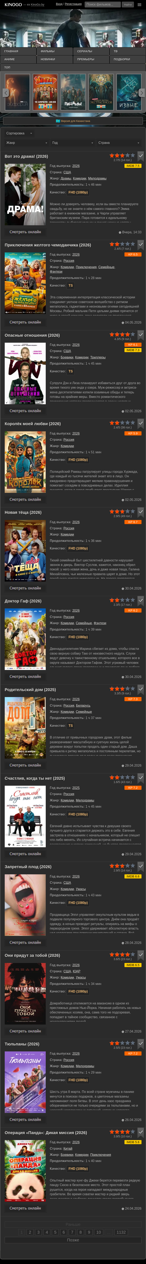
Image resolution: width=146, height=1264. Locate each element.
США (67, 172)
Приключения (86, 267)
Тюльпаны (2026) (22, 1044)
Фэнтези (56, 271)
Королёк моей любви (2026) (33, 423)
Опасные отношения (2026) (32, 335)
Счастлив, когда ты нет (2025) (35, 778)
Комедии (79, 178)
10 (98, 1232)
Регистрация (73, 4)
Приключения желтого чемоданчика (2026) (48, 245)
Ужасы (81, 889)
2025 (76, 788)
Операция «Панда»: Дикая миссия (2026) (46, 1132)
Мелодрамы (97, 178)
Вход (59, 4)
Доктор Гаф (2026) (23, 601)
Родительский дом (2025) (30, 689)
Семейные (106, 267)
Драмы (66, 178)
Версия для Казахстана (73, 121)
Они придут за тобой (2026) (32, 955)
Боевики (67, 357)
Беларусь (83, 705)
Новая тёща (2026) (23, 512)
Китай (67, 1148)
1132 (121, 1232)
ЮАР (76, 971)
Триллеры (98, 357)
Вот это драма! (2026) (26, 156)
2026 (76, 166)
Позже (73, 1240)
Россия (68, 260)
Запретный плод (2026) (28, 866)
